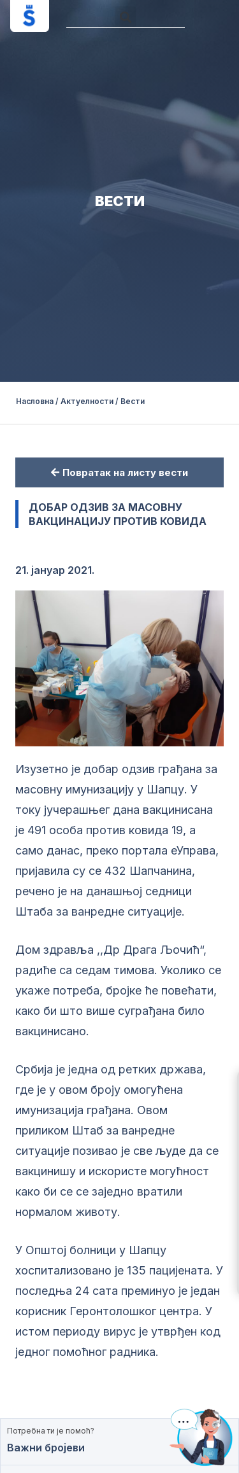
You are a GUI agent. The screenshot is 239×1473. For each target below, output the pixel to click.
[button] (125, 16)
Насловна (35, 401)
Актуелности (88, 401)
